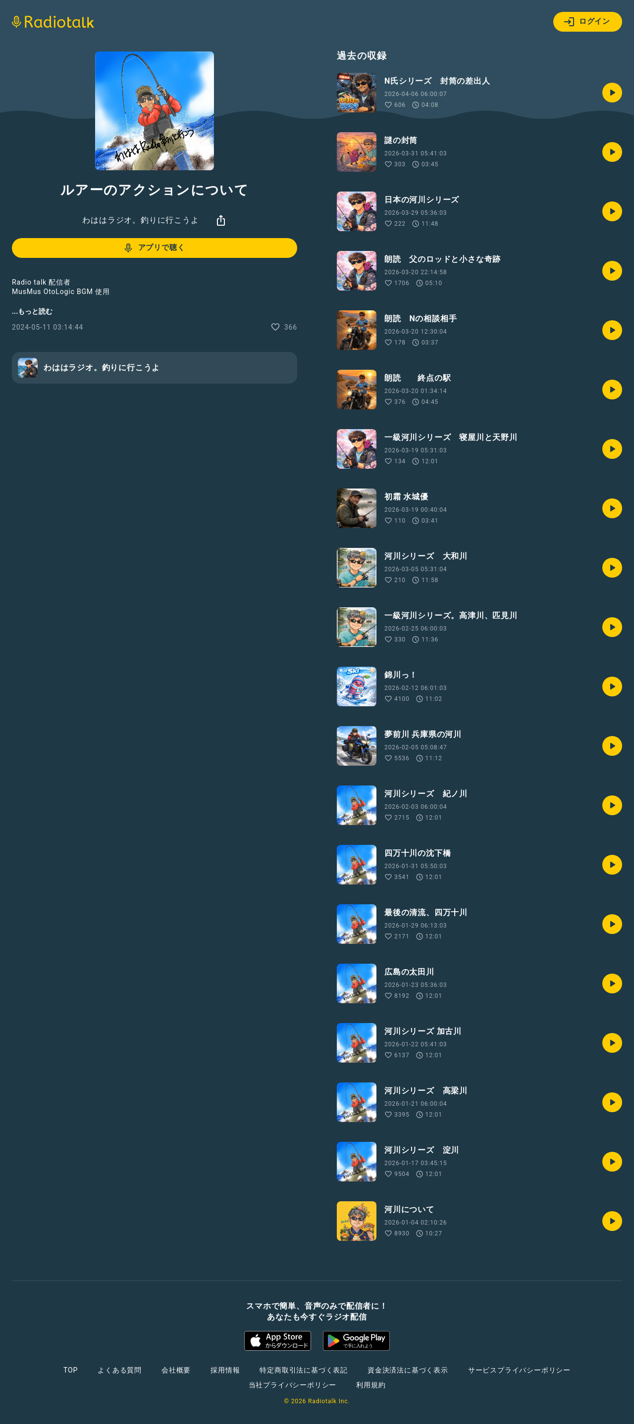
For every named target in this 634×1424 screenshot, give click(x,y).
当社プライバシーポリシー (293, 1385)
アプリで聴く (153, 248)
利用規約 (370, 1385)
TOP (70, 1370)
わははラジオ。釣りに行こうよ (140, 220)
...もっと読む (32, 311)
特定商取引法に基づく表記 (304, 1370)
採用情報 (225, 1370)
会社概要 (176, 1370)
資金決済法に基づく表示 (408, 1370)
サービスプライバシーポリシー (519, 1370)
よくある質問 (120, 1370)
